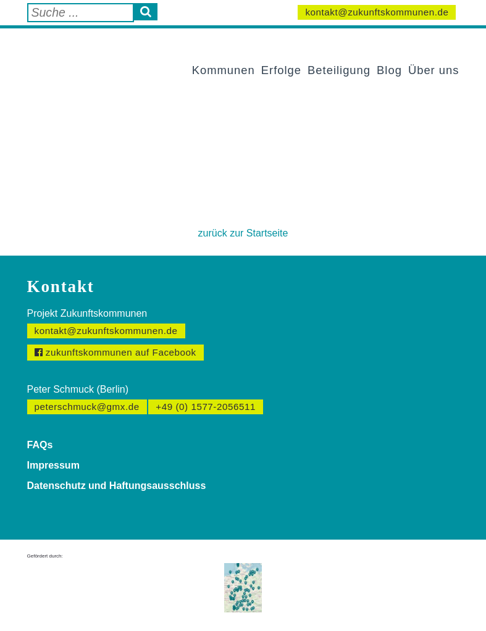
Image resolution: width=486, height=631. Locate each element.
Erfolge (281, 70)
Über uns (433, 70)
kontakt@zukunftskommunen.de (376, 12)
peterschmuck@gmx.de (87, 406)
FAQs (40, 445)
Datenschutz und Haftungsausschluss (116, 485)
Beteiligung (339, 70)
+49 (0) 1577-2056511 (206, 406)
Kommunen (223, 70)
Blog (389, 70)
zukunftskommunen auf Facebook (115, 352)
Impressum (53, 465)
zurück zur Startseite (243, 233)
